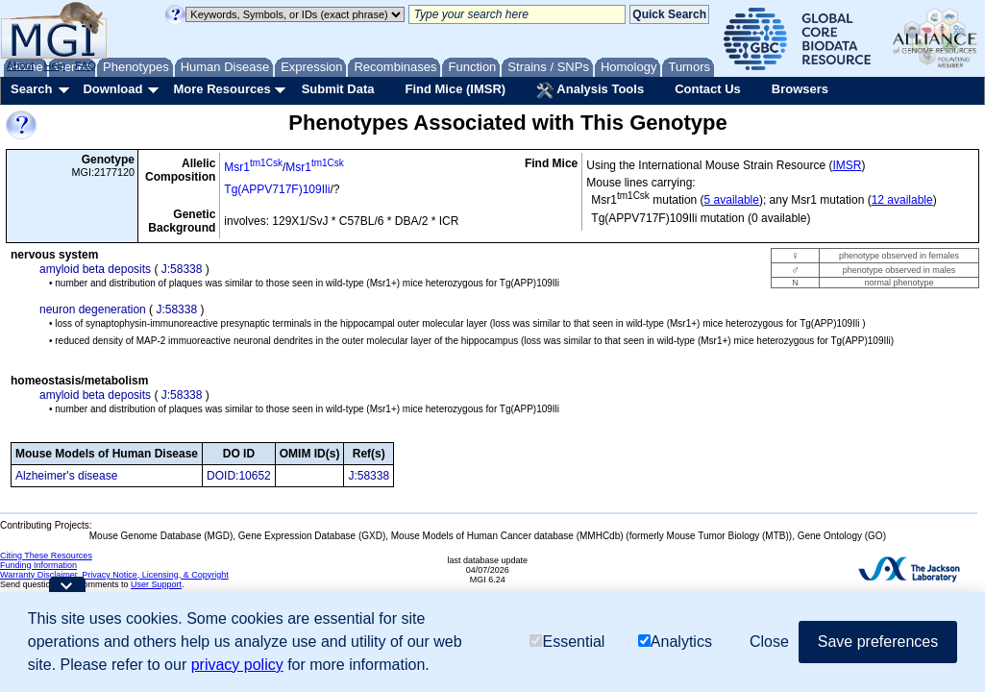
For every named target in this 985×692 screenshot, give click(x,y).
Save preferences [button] (878, 641)
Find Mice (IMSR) (455, 89)
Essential (566, 641)
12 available (902, 200)
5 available (731, 200)
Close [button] (769, 641)
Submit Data (338, 89)
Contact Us (708, 89)
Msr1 (253, 167)
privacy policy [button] (237, 664)
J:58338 (182, 269)
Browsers (800, 89)
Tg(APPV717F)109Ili (277, 189)
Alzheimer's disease (66, 475)
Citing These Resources (46, 555)
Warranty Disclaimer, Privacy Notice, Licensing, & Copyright (114, 575)
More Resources (221, 89)
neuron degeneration (92, 309)
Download (112, 89)
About (21, 65)
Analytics (675, 641)
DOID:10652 (239, 475)
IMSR (846, 165)
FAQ (85, 65)
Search (31, 89)
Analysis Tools (590, 90)
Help (54, 65)
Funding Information (38, 565)
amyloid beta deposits (95, 269)
